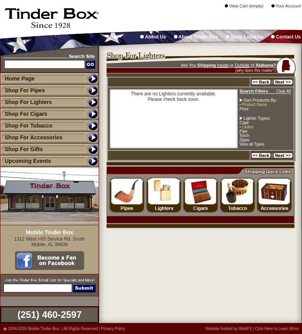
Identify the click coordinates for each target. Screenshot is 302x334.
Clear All (283, 91)
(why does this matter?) (255, 70)
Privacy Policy (113, 329)
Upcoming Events (25, 161)
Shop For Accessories (31, 137)
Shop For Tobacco (26, 125)
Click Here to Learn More (276, 329)
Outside (242, 65)
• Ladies (247, 127)
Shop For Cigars (23, 114)
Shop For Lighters (26, 102)
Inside (222, 65)
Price (244, 109)
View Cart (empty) (244, 6)
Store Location (244, 37)
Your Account (286, 6)
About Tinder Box (196, 37)
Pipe (244, 131)
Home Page (19, 78)
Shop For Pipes (22, 90)
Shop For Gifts (21, 149)
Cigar (244, 122)
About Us (153, 37)
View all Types (252, 144)
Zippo (245, 140)
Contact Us (286, 37)
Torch (244, 135)
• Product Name (253, 104)
